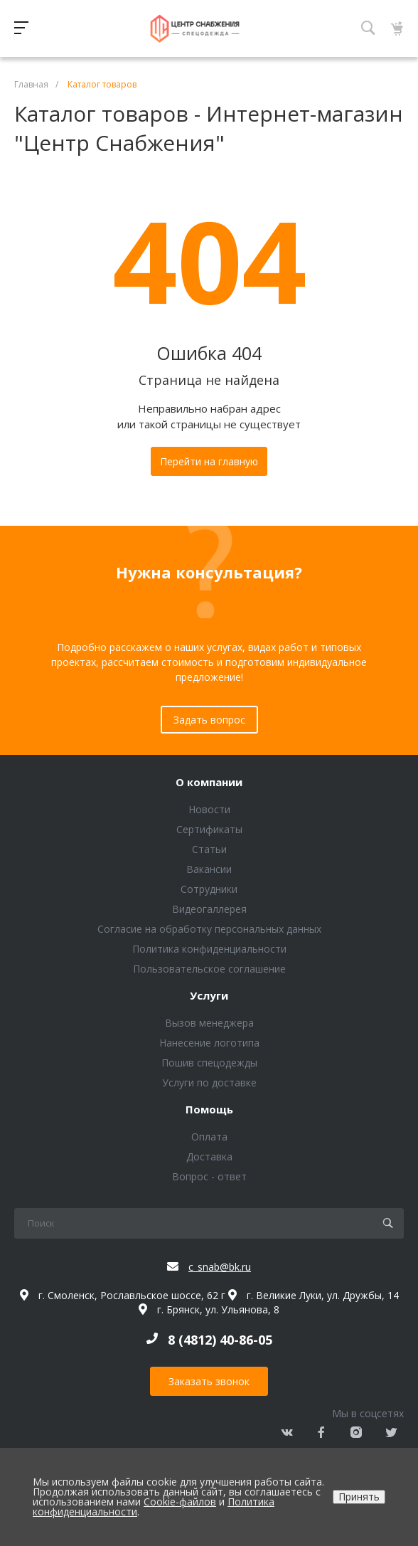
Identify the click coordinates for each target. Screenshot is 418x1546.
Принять (359, 1496)
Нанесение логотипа (209, 1042)
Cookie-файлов (180, 1501)
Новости (209, 809)
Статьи (209, 849)
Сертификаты (209, 829)
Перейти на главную (209, 461)
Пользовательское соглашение (209, 968)
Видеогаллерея (209, 909)
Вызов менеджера (209, 1022)
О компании (209, 782)
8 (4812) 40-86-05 (220, 1339)
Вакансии (209, 869)
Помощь (209, 1109)
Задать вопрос (209, 719)
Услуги (209, 996)
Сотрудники (209, 889)
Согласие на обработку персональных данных (209, 929)
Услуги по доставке (209, 1082)
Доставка (209, 1156)
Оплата (209, 1136)
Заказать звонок (209, 1381)
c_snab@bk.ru (219, 1267)
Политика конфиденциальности (209, 948)
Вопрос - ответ (209, 1176)
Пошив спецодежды (209, 1062)
